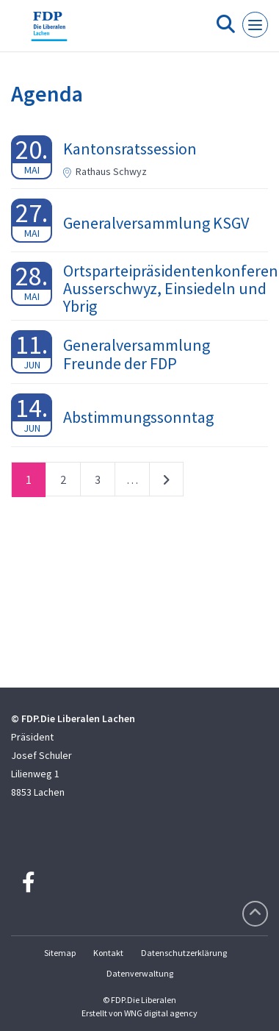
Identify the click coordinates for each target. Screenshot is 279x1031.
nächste (166, 482)
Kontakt (108, 952)
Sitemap (60, 952)
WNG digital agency (161, 1012)
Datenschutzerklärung (184, 952)
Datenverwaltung (139, 973)
